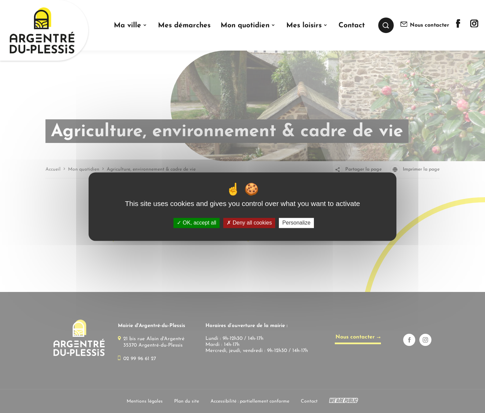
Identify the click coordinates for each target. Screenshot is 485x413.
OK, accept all (196, 223)
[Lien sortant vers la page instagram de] (474, 26)
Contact (351, 25)
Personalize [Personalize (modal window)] (296, 223)
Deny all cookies (249, 223)
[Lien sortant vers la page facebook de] (458, 26)
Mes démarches (184, 25)
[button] (131, 25)
